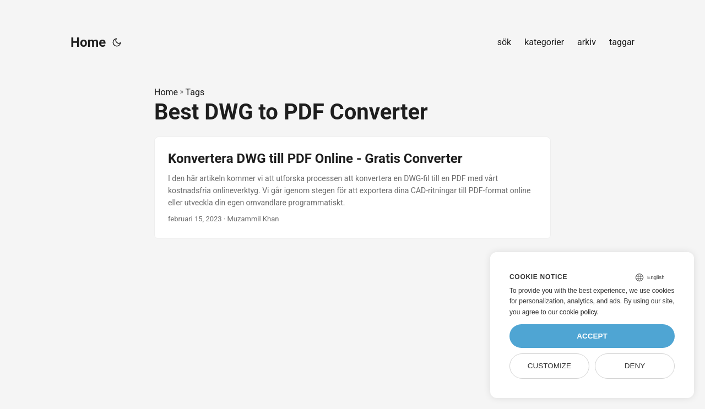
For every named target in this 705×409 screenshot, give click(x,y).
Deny (635, 366)
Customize (549, 366)
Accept (592, 336)
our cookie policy (572, 312)
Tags (195, 92)
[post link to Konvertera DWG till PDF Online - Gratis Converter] (352, 187)
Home (88, 42)
